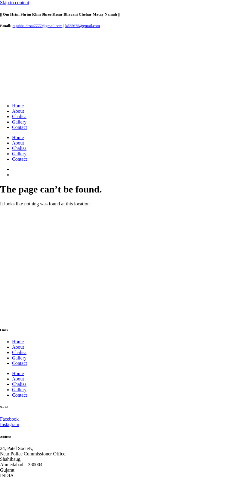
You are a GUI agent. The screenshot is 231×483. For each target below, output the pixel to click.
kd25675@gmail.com (82, 25)
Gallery (19, 121)
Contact (19, 127)
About (18, 111)
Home (18, 105)
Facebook (9, 419)
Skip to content (14, 2)
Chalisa (19, 116)
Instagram (9, 424)
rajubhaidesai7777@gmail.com (38, 25)
